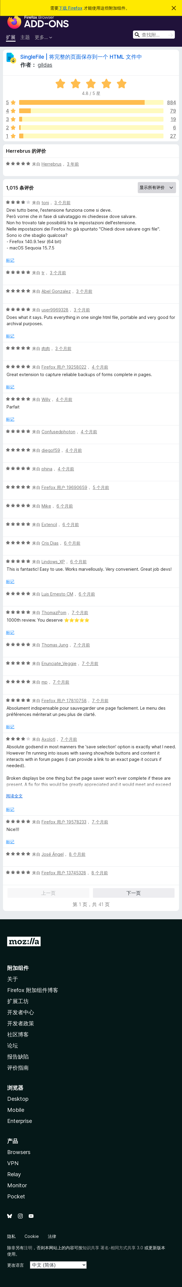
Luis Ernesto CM (57, 593)
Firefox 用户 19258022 (64, 367)
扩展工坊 (18, 1001)
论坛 (12, 1045)
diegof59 (51, 450)
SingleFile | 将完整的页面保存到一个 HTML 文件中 (81, 57)
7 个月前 (80, 612)
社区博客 (18, 1034)
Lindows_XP (53, 561)
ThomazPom (54, 612)
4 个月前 (100, 367)
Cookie (32, 1236)
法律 (52, 1236)
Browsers (18, 1152)
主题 (25, 37)
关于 (12, 979)
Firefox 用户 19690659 (64, 487)
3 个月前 (62, 202)
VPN (13, 1163)
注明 (28, 1247)
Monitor (17, 1185)
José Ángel (53, 854)
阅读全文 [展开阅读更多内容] (14, 795)
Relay (14, 1174)
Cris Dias (50, 543)
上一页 (48, 893)
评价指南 (18, 1068)
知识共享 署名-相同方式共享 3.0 (112, 1247)
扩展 (11, 37)
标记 (10, 260)
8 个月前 (77, 854)
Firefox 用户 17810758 (64, 700)
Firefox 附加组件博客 (32, 990)
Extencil (49, 524)
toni (45, 202)
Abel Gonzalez (56, 291)
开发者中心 (20, 1012)
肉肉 (46, 348)
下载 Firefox (70, 7)
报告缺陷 (18, 1056)
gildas (45, 65)
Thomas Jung (55, 644)
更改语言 (15, 1265)
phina (47, 468)
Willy (46, 399)
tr (43, 272)
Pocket (16, 1196)
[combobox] (154, 35)
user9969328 (55, 309)
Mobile (15, 1110)
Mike (46, 505)
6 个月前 (64, 505)
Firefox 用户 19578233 (64, 821)
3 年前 (73, 163)
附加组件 (18, 968)
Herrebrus (52, 163)
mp (45, 682)
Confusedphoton (58, 431)
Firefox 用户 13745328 (64, 872)
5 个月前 (101, 487)
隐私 (11, 1236)
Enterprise (19, 1121)
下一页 (133, 893)
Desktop (17, 1099)
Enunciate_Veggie (59, 663)
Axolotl (48, 739)
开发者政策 (20, 1023)
